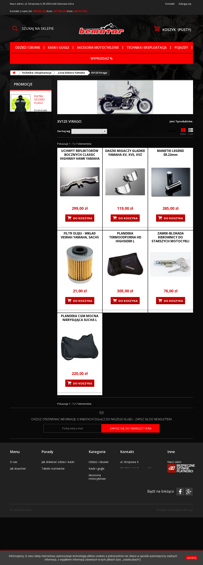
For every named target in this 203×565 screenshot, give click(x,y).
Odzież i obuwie (27, 47)
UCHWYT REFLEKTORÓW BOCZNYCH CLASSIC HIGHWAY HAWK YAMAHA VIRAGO (80, 156)
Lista (190, 131)
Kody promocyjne (21, 488)
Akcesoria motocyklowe (98, 47)
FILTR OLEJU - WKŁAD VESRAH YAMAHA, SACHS (80, 235)
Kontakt (170, 3)
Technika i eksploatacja (147, 47)
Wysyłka (46, 482)
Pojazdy (181, 47)
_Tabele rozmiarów (101, 508)
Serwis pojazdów (178, 468)
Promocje (23, 84)
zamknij (191, 557)
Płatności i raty (50, 475)
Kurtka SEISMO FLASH (39, 99)
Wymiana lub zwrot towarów (59, 488)
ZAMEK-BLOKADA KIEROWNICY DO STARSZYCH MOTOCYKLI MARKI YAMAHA (170, 239)
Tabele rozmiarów (52, 468)
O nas (13, 462)
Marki (92, 515)
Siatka (183, 131)
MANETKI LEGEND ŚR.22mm (170, 153)
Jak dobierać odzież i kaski (57, 462)
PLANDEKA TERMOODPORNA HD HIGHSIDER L (125, 237)
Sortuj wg (63, 131)
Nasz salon (174, 462)
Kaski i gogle (58, 47)
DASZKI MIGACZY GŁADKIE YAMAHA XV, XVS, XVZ (125, 153)
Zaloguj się (184, 3)
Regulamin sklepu (21, 475)
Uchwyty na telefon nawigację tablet (101, 523)
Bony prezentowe (21, 482)
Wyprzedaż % (102, 58)
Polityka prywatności (54, 495)
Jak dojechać (18, 468)
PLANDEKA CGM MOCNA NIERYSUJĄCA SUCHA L (79, 318)
